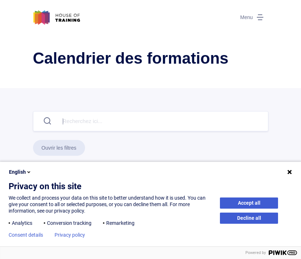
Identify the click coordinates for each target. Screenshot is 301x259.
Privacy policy (70, 235)
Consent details (26, 235)
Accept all (249, 203)
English (20, 172)
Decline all (249, 218)
